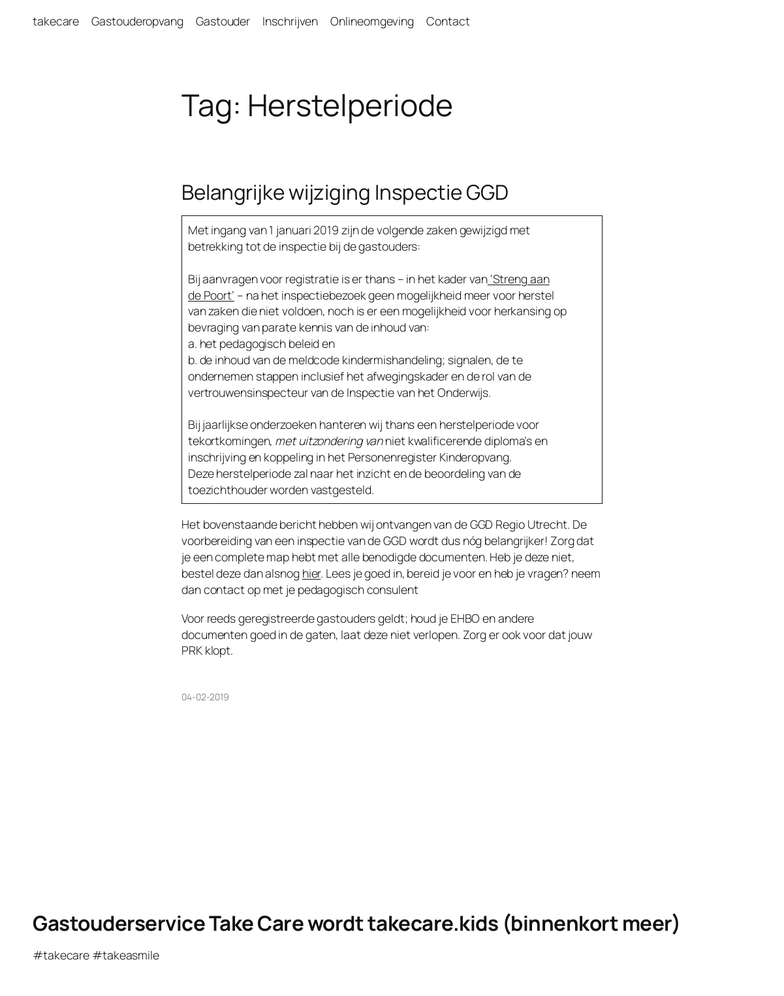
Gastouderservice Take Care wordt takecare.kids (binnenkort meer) (356, 923)
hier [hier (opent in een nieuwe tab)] (311, 573)
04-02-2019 (205, 697)
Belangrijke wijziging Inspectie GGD (345, 191)
